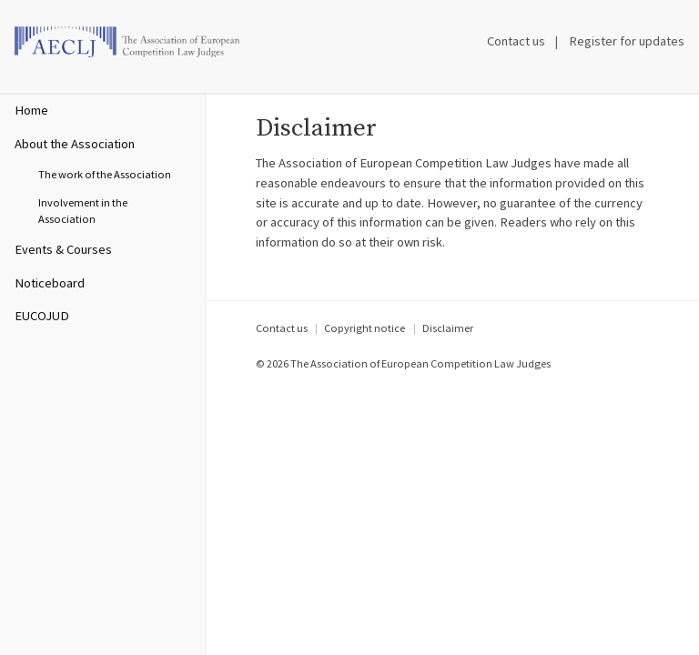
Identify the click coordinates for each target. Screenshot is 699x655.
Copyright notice (364, 328)
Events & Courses (63, 249)
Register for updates (626, 41)
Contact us (516, 41)
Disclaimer (447, 328)
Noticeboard (50, 283)
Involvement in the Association (82, 211)
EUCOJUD (42, 315)
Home (31, 110)
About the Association (75, 144)
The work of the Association (104, 174)
